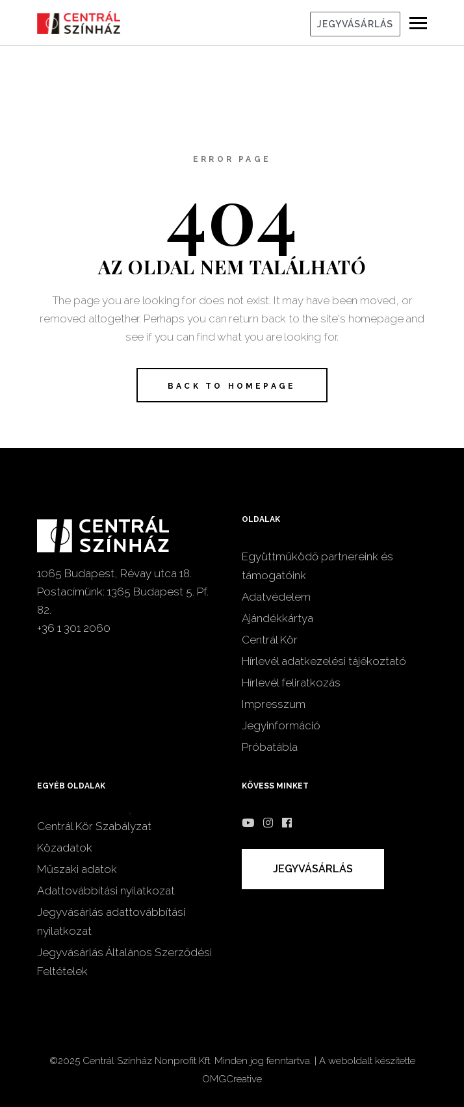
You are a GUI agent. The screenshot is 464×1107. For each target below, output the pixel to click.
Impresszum (273, 703)
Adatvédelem (276, 596)
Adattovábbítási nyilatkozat (106, 890)
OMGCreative (232, 1079)
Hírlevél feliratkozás (291, 682)
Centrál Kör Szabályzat (94, 826)
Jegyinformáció (281, 725)
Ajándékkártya (277, 618)
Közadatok (64, 847)
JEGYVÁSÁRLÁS (355, 24)
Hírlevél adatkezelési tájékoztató (324, 661)
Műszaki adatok (77, 869)
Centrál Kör (270, 639)
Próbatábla (270, 746)
